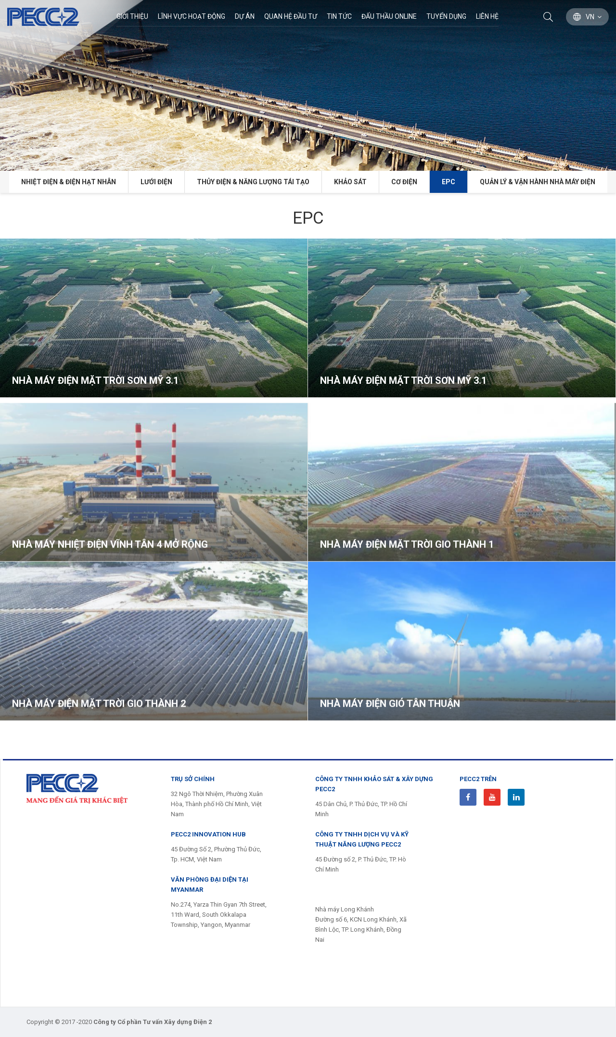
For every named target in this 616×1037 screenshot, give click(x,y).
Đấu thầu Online (389, 16)
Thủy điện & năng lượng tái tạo (253, 182)
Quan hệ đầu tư (290, 16)
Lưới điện (156, 182)
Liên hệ (487, 16)
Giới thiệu (132, 16)
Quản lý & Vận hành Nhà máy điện (537, 182)
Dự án (245, 16)
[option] (308, 85)
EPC (448, 182)
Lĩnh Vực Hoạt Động (191, 16)
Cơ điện (404, 182)
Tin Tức (339, 16)
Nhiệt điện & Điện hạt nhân (68, 182)
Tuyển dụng (446, 16)
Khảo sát (350, 182)
